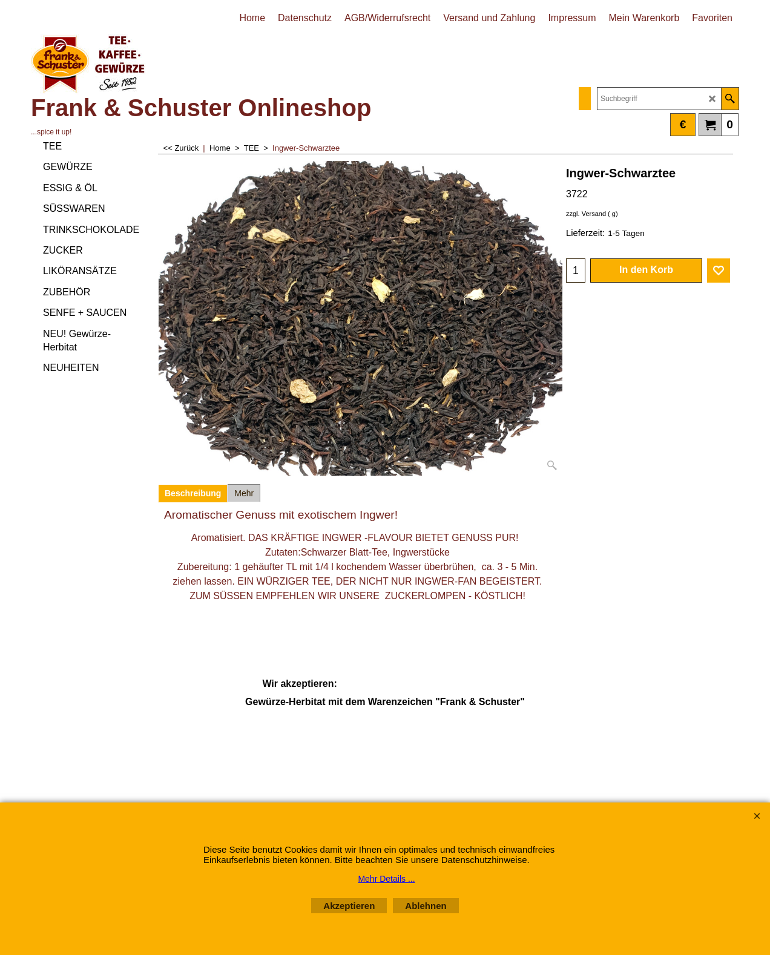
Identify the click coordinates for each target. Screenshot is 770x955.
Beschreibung (193, 493)
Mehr (244, 493)
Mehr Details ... (386, 879)
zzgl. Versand (586, 213)
